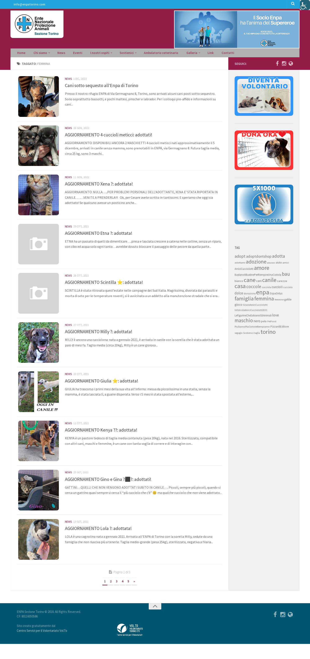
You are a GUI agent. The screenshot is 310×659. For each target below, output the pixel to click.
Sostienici (118, 54)
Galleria (180, 54)
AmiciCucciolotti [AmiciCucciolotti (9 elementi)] (244, 270)
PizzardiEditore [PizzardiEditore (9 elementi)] (279, 328)
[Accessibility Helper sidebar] (305, 5)
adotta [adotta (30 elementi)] (278, 258)
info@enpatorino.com (29, 5)
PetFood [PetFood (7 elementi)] (271, 323)
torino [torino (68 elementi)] (268, 333)
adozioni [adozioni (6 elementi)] (271, 264)
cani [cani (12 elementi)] (259, 282)
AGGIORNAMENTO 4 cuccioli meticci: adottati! (108, 138)
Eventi (72, 54)
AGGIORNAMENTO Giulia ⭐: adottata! (101, 390)
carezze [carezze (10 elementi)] (282, 282)
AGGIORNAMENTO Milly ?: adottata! (98, 340)
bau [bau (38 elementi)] (286, 276)
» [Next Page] (134, 596)
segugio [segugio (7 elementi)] (239, 334)
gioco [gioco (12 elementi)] (238, 306)
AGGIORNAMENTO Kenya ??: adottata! (101, 441)
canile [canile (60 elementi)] (269, 281)
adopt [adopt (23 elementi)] (240, 257)
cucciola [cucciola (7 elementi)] (266, 288)
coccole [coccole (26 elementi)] (253, 288)
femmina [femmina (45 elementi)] (264, 300)
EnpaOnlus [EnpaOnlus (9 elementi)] (276, 295)
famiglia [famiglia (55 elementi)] (244, 300)
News (58, 54)
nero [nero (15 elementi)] (256, 322)
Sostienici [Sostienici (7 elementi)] (248, 334)
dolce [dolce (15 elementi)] (239, 294)
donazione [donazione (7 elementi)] (250, 295)
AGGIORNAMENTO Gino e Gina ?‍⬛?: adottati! (108, 492)
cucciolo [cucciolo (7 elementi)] (288, 288)
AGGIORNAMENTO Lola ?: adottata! (98, 542)
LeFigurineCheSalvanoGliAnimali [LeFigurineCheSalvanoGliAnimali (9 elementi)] (253, 317)
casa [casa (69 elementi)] (240, 287)
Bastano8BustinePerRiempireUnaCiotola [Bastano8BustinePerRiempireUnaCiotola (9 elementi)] (258, 276)
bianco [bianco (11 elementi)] (239, 282)
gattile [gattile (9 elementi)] (287, 301)
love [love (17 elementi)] (275, 316)
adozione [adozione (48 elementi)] (256, 263)
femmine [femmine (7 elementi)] (279, 301)
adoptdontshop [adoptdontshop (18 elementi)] (258, 258)
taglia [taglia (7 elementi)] (257, 334)
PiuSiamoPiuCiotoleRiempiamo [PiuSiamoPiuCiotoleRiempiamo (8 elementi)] (252, 328)
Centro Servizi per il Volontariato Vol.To (42, 646)
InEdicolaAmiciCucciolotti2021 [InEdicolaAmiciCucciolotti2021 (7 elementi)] (251, 311)
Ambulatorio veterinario (151, 54)
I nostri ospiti (92, 54)
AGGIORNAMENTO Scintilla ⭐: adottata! (104, 289)
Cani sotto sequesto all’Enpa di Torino (101, 87)
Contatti (213, 54)
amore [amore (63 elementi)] (261, 269)
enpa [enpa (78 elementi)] (262, 294)
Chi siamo (38, 54)
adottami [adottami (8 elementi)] (240, 264)
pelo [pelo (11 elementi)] (264, 323)
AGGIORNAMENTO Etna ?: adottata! (98, 239)
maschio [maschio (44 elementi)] (244, 322)
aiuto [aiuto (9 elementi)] (279, 264)
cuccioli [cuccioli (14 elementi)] (277, 288)
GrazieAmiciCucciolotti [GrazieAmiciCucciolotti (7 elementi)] (255, 306)
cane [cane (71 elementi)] (250, 281)
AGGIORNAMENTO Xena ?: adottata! (99, 188)
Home (21, 54)
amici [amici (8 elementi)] (286, 264)
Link (198, 54)
